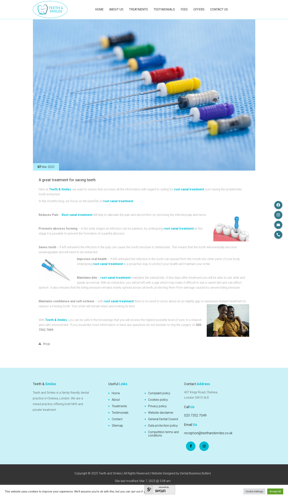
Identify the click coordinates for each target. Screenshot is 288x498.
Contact (117, 419)
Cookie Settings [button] (254, 491)
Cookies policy (158, 399)
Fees (184, 9)
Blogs (46, 343)
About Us (116, 9)
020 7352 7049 (195, 415)
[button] (278, 205)
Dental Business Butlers (195, 473)
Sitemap (117, 425)
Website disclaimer (160, 412)
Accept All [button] (275, 491)
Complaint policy (159, 393)
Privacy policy (157, 406)
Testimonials (164, 9)
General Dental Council (163, 419)
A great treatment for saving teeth (67, 180)
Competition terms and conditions (163, 433)
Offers (198, 9)
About (116, 399)
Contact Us (219, 9)
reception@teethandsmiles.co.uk (208, 433)
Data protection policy (163, 425)
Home (99, 9)
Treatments (138, 9)
